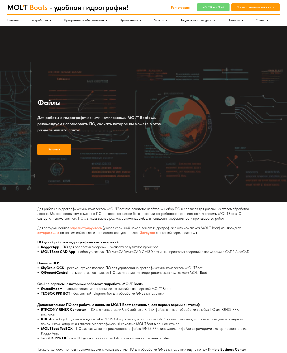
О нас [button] (261, 20)
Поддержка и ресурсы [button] (196, 20)
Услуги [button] (159, 20)
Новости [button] (234, 20)
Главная (13, 20)
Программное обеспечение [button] (84, 20)
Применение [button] (129, 20)
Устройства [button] (40, 20)
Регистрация (180, 7)
